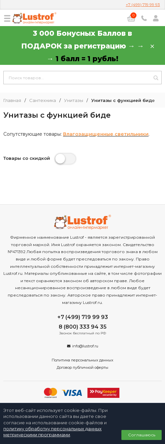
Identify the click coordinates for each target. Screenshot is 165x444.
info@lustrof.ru (85, 346)
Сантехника (42, 100)
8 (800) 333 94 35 (83, 327)
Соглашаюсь (141, 434)
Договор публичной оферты (82, 367)
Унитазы (73, 100)
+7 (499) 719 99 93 (143, 4)
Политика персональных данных (82, 360)
